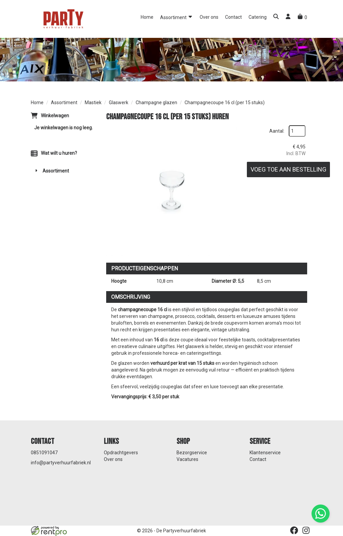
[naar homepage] (62, 18)
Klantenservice (265, 452)
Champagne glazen (156, 102)
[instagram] (306, 530)
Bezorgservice (192, 452)
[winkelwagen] (302, 17)
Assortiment (176, 17)
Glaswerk (118, 102)
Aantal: (276, 131)
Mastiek (93, 102)
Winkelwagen (55, 115)
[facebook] (294, 530)
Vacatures (187, 459)
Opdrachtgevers (121, 452)
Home (147, 17)
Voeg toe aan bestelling (288, 169)
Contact (233, 17)
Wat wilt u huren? (54, 153)
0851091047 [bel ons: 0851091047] (44, 452)
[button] (276, 17)
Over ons (209, 17)
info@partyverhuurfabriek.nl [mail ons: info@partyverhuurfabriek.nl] (61, 462)
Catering (258, 17)
